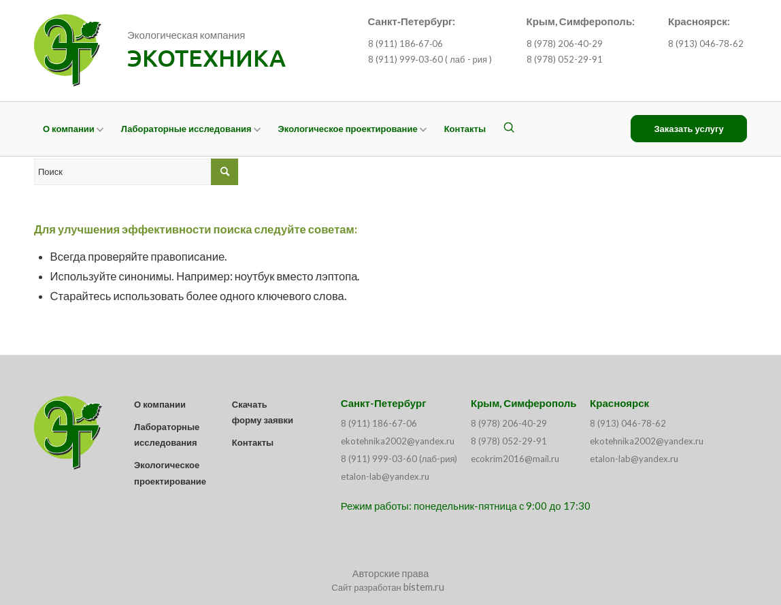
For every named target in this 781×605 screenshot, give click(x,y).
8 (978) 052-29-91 (565, 59)
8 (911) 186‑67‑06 (406, 43)
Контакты (252, 442)
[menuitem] (73, 128)
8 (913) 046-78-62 (628, 423)
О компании (160, 404)
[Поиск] (509, 128)
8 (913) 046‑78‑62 (706, 43)
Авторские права (390, 573)
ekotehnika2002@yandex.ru (397, 441)
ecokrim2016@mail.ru (515, 458)
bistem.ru (423, 587)
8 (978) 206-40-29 (565, 43)
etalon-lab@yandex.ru (385, 476)
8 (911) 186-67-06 (379, 423)
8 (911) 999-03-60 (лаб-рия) (399, 458)
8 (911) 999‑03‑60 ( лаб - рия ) (430, 59)
